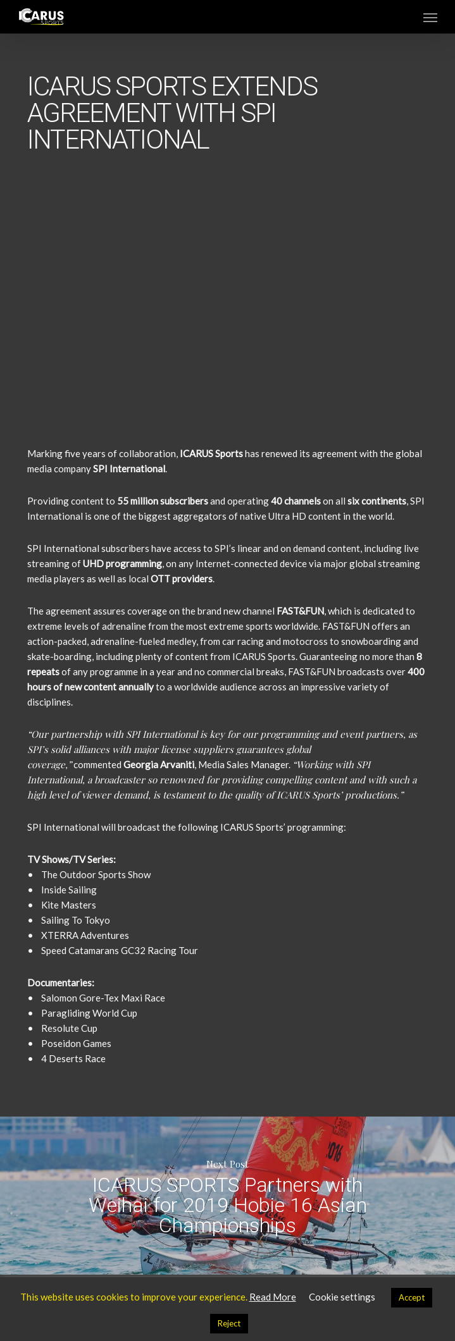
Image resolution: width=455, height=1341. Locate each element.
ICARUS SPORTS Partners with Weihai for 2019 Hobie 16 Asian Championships (227, 1196)
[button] (430, 17)
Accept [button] (412, 1297)
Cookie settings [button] (342, 1296)
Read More (272, 1296)
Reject (229, 1323)
